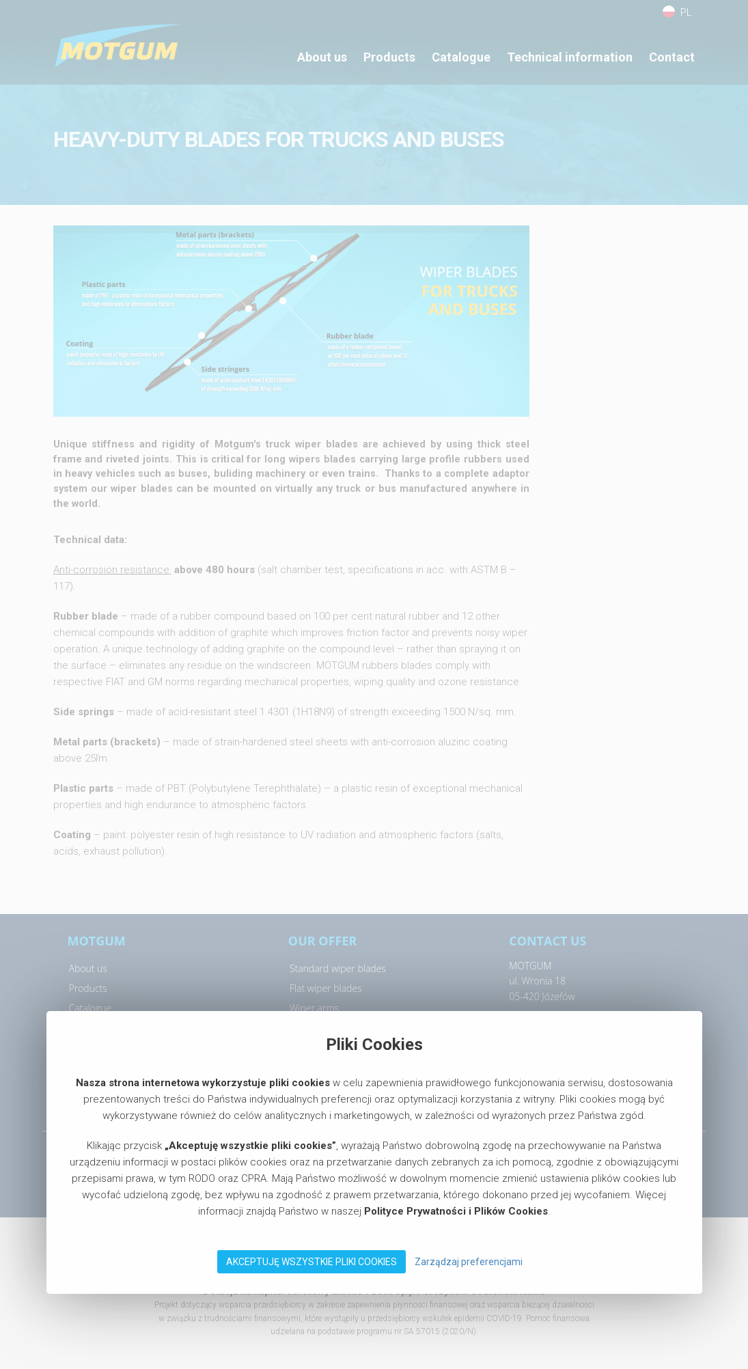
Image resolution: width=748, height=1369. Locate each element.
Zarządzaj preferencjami (469, 1261)
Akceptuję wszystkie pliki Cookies (311, 1261)
